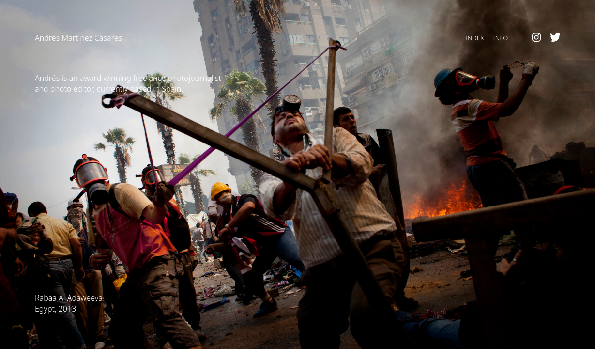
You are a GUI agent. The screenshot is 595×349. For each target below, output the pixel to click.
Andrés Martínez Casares (78, 37)
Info (500, 37)
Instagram (536, 38)
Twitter (555, 38)
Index (474, 37)
